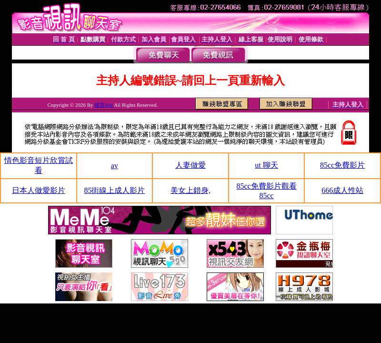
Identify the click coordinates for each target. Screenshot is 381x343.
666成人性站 (342, 190)
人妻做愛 (190, 165)
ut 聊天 (266, 165)
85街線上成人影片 (114, 190)
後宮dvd (104, 105)
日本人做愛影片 (38, 190)
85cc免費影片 (342, 165)
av (114, 165)
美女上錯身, (190, 190)
